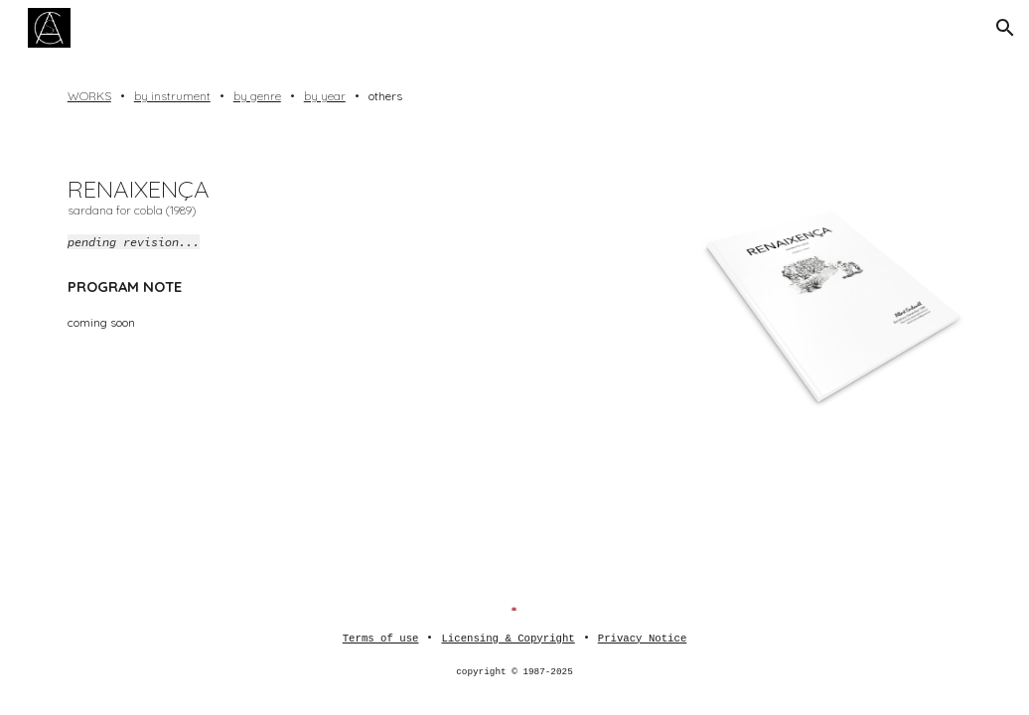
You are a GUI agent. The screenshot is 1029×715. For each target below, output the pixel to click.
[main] (515, 96)
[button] (1005, 28)
